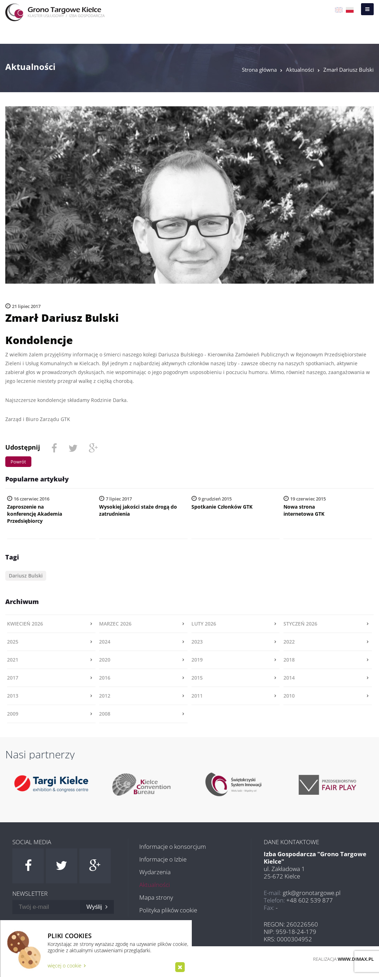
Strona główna (259, 69)
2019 (197, 659)
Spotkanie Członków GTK (221, 506)
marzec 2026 (115, 623)
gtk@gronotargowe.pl (312, 893)
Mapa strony (156, 897)
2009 (12, 713)
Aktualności (300, 69)
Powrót (18, 461)
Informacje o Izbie (163, 859)
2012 (104, 695)
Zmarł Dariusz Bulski (348, 69)
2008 (104, 713)
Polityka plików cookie (168, 910)
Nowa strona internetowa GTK (303, 510)
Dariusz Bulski (26, 575)
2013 (12, 695)
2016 (104, 677)
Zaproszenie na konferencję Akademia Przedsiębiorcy (34, 513)
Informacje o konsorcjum (172, 846)
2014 (289, 677)
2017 (12, 677)
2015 (197, 677)
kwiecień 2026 (25, 623)
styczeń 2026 (300, 623)
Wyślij (97, 907)
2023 (197, 641)
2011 (197, 695)
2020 (104, 659)
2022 (289, 641)
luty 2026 (203, 623)
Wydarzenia (155, 872)
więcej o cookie (67, 965)
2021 (12, 659)
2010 (289, 695)
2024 (104, 641)
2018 (289, 659)
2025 (12, 641)
